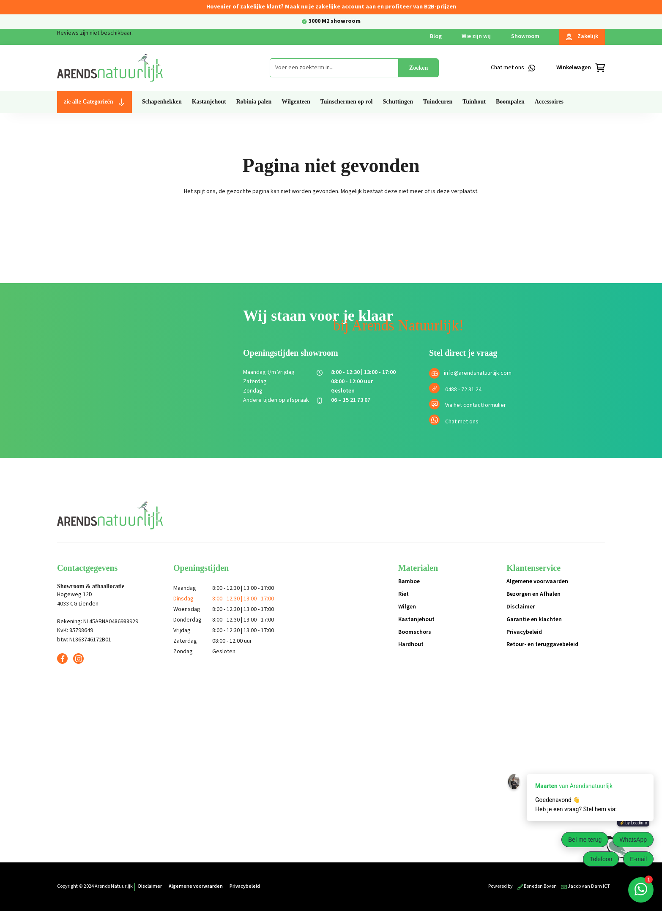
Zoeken (418, 68)
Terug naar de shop (331, 221)
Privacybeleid (524, 632)
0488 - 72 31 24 (463, 389)
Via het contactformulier (475, 405)
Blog (436, 36)
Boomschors (414, 632)
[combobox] (334, 67)
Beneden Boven (537, 886)
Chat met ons (462, 421)
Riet (403, 594)
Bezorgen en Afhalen (533, 594)
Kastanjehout (416, 619)
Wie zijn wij (476, 36)
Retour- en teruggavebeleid (542, 644)
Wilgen (407, 607)
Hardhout (411, 644)
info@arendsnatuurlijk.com (478, 373)
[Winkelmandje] (580, 68)
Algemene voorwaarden (537, 581)
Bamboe (409, 581)
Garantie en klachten (534, 619)
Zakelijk (582, 36)
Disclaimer (520, 607)
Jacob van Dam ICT (585, 886)
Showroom (525, 36)
